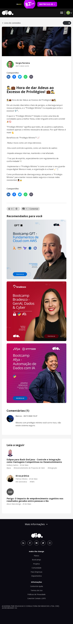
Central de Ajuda (36, 586)
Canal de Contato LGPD (36, 598)
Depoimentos (36, 576)
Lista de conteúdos (11, 23)
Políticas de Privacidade (36, 594)
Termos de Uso (37, 590)
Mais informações (36, 524)
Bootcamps (36, 560)
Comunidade (36, 568)
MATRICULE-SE (47, 4)
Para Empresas (36, 572)
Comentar (34, 208)
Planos (36, 556)
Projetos (36, 564)
